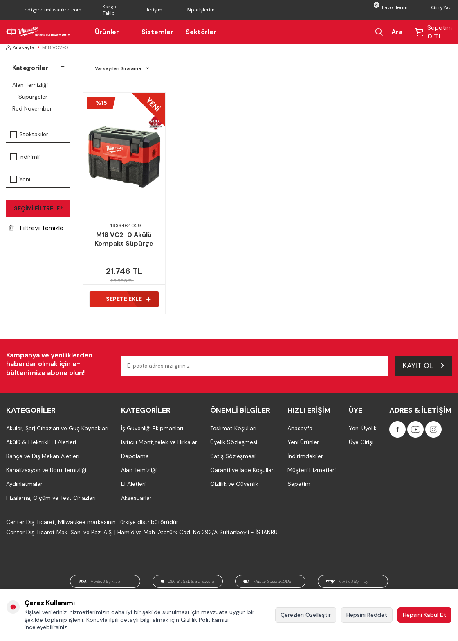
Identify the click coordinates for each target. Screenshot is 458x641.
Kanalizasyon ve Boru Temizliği (46, 470)
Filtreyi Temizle (36, 227)
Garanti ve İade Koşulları (242, 470)
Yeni (20, 179)
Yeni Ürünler (303, 442)
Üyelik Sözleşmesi (233, 442)
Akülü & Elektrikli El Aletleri (41, 442)
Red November (32, 108)
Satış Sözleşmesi (233, 456)
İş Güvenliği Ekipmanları (152, 428)
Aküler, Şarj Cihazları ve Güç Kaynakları (57, 428)
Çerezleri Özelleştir (306, 614)
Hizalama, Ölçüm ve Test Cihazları (51, 497)
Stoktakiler (29, 134)
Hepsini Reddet (366, 614)
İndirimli (25, 156)
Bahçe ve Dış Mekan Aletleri (42, 456)
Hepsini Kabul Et (424, 614)
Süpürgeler (32, 96)
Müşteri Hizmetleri (311, 470)
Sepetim (298, 484)
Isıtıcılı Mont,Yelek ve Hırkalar (159, 442)
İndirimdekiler (305, 456)
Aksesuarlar (136, 497)
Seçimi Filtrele (38, 208)
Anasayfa (20, 47)
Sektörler (201, 31)
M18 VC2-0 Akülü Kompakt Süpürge (123, 239)
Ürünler (112, 31)
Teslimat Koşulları (233, 428)
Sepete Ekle (128, 298)
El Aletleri (133, 484)
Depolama (135, 456)
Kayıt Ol (423, 365)
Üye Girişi (361, 442)
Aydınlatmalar (24, 484)
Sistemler (157, 31)
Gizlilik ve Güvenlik (234, 484)
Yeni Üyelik (363, 428)
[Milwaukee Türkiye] (38, 32)
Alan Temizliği (30, 84)
